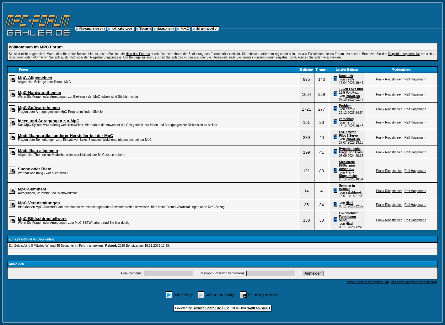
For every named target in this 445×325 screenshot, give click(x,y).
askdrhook (354, 192)
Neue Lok (346, 76)
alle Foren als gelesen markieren (414, 282)
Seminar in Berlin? (347, 187)
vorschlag (346, 119)
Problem (345, 105)
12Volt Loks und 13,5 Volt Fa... (351, 90)
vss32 (350, 79)
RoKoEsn (353, 96)
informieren (40, 57)
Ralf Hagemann (415, 79)
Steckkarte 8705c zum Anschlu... (347, 165)
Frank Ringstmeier (389, 79)
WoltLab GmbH (258, 308)
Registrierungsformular (404, 54)
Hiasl (359, 152)
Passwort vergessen (228, 273)
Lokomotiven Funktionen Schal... (348, 217)
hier (323, 57)
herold (351, 109)
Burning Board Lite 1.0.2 (211, 308)
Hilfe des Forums (138, 54)
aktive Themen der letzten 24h (367, 282)
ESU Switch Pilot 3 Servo (348, 133)
